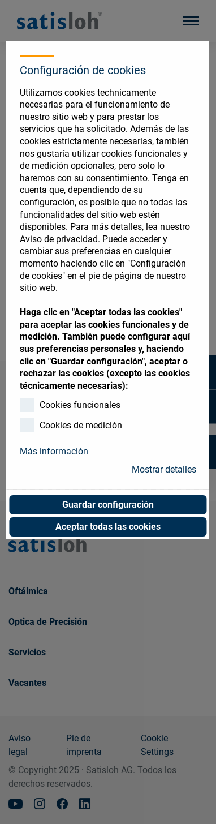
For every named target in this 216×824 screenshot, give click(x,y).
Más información (54, 451)
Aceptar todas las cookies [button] (108, 526)
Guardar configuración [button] (108, 504)
